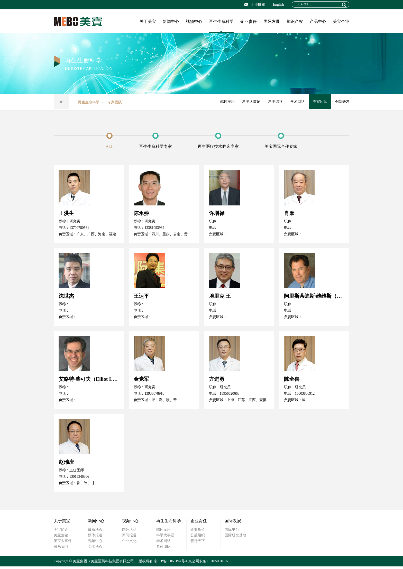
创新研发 (342, 102)
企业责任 (248, 21)
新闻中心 (171, 21)
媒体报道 (95, 538)
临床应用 (225, 102)
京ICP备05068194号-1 (170, 564)
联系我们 (61, 549)
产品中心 (318, 21)
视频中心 (194, 21)
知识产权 (295, 21)
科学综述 (274, 102)
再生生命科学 (221, 21)
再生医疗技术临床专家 (219, 146)
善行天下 (197, 543)
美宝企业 (341, 21)
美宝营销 (61, 538)
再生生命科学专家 (154, 146)
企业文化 (129, 543)
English (278, 4)
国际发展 (271, 21)
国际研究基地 (235, 538)
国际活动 (129, 532)
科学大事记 (250, 102)
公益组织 (197, 538)
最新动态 (95, 532)
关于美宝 (148, 21)
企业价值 (197, 532)
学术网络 (297, 102)
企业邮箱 (254, 4)
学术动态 (95, 549)
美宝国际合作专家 (285, 146)
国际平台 (232, 532)
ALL (105, 146)
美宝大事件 (63, 543)
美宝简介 (61, 532)
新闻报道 (129, 538)
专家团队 (319, 102)
